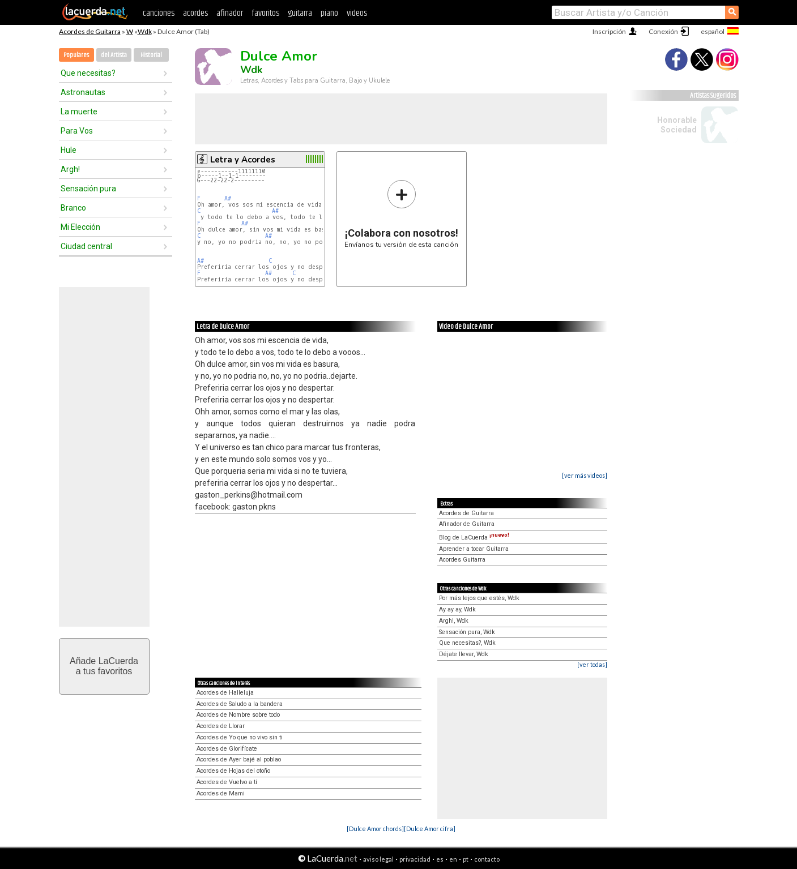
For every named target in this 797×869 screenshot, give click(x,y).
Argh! (70, 169)
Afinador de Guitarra (467, 524)
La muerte (79, 111)
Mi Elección (80, 227)
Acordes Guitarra (462, 559)
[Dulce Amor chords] (375, 828)
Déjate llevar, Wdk (463, 654)
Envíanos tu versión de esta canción (401, 213)
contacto (487, 859)
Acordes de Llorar (221, 726)
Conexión (663, 31)
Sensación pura (88, 188)
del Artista (114, 55)
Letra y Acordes (242, 159)
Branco (73, 207)
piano (329, 13)
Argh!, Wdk (453, 620)
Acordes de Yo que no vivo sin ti (240, 737)
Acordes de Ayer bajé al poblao (239, 759)
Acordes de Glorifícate (227, 748)
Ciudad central (86, 246)
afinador (229, 13)
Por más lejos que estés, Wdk (479, 598)
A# (227, 198)
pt (465, 859)
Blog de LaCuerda (474, 537)
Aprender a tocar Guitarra (474, 549)
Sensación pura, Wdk (467, 632)
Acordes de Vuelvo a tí (227, 782)
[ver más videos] (584, 475)
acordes (195, 13)
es (440, 859)
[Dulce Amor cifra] (429, 828)
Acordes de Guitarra (90, 31)
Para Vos (77, 130)
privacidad (415, 859)
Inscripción (609, 31)
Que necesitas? (88, 73)
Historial (151, 55)
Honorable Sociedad (677, 124)
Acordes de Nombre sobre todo (238, 714)
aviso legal (378, 859)
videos (357, 13)
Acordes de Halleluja (225, 692)
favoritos (265, 13)
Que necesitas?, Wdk (467, 643)
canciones (158, 13)
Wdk (145, 31)
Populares (76, 55)
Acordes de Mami (221, 793)
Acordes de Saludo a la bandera (240, 704)
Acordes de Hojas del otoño (233, 770)
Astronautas (83, 92)
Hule (68, 150)
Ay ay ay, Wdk (457, 609)
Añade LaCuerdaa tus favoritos (104, 666)
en (453, 859)
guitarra (300, 13)
